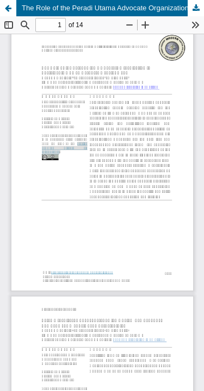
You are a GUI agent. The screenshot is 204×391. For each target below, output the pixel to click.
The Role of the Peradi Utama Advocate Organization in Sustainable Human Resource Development (113, 8)
